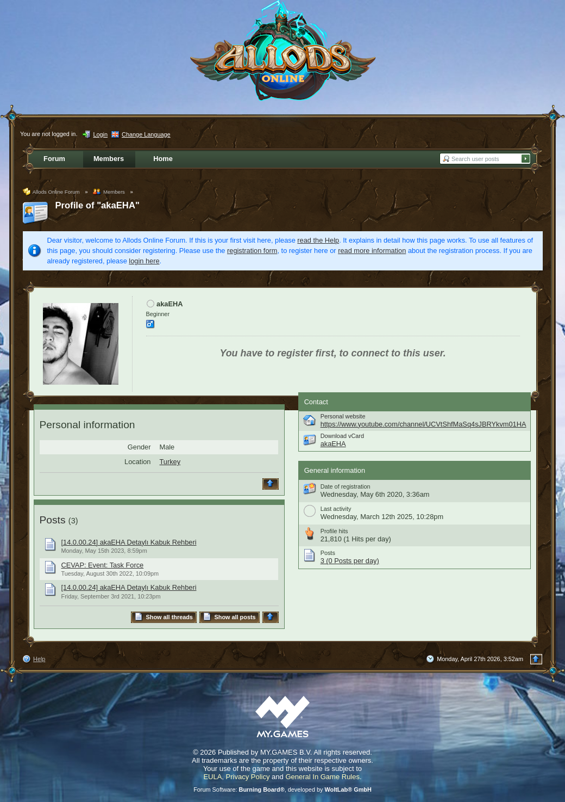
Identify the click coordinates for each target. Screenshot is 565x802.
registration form (252, 250)
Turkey (170, 462)
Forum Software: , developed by (282, 789)
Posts (53, 520)
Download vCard (342, 436)
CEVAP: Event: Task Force (102, 565)
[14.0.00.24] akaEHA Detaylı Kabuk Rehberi (129, 542)
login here (144, 261)
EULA (212, 777)
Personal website (343, 416)
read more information (372, 250)
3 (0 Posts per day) (350, 561)
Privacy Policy (248, 777)
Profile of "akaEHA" (97, 205)
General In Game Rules (322, 777)
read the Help (318, 240)
